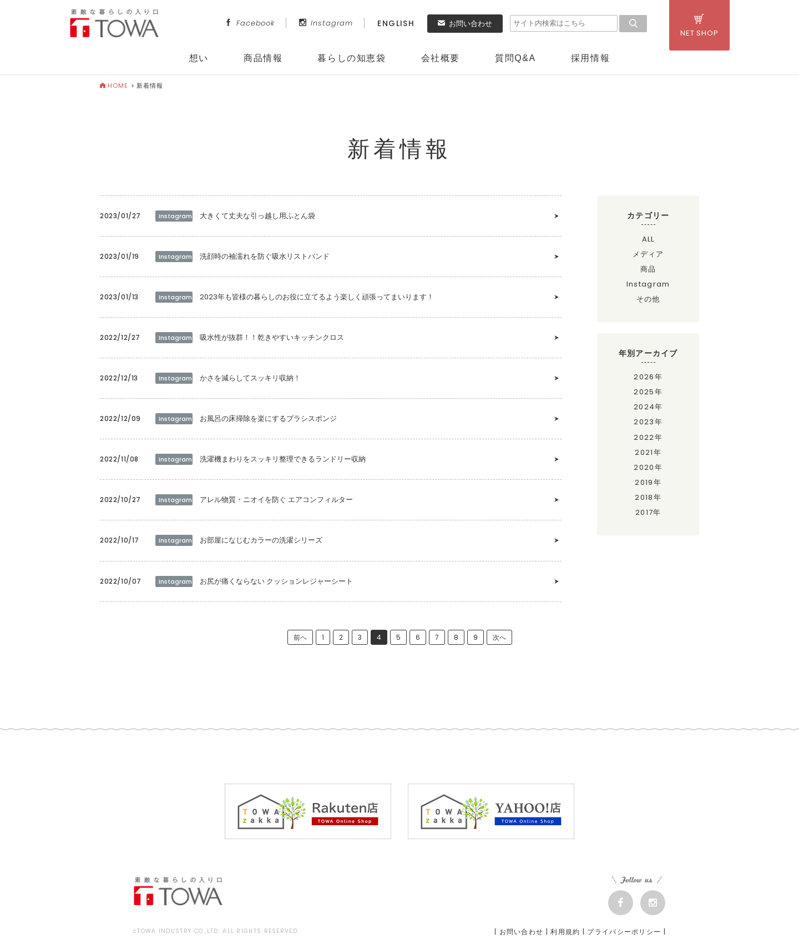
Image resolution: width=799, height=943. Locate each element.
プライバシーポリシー (624, 931)
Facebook (250, 23)
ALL (648, 239)
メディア (648, 254)
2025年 (648, 392)
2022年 (648, 437)
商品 (648, 269)
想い (199, 58)
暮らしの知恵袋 (351, 58)
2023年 (648, 422)
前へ (300, 637)
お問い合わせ (465, 23)
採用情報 (590, 58)
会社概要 (440, 58)
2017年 (648, 512)
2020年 (648, 467)
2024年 (648, 407)
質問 (515, 58)
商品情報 (263, 58)
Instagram (326, 23)
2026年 (648, 377)
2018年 (648, 497)
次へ (499, 637)
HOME (114, 85)
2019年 (648, 482)
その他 (648, 299)
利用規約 (565, 931)
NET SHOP (699, 26)
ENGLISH (395, 23)
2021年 (648, 452)
